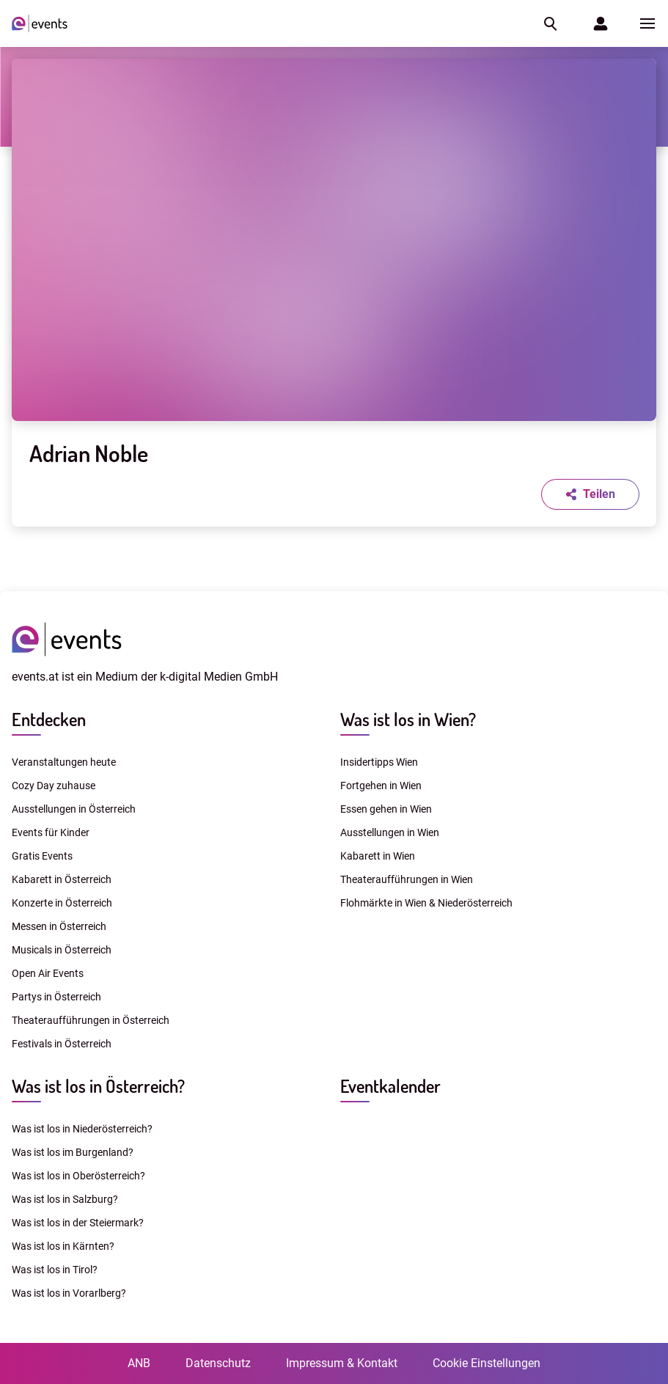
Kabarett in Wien (377, 856)
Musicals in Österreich (61, 950)
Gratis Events (42, 856)
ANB (139, 1363)
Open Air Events (48, 973)
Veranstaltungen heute (64, 762)
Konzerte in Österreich (62, 903)
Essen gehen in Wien (386, 809)
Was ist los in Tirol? (55, 1269)
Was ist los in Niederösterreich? (82, 1129)
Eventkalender (390, 1085)
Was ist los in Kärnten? (63, 1246)
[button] (549, 23)
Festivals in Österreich (61, 1044)
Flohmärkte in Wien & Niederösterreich (426, 903)
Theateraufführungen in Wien (406, 879)
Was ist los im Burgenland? (72, 1152)
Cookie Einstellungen (486, 1363)
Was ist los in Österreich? (98, 1085)
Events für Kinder (50, 832)
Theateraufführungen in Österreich (90, 1020)
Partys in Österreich (56, 997)
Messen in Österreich (59, 926)
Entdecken (49, 719)
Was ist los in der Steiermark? (78, 1223)
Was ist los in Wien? (408, 719)
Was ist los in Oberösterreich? (78, 1176)
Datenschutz (218, 1363)
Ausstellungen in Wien (389, 832)
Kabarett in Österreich (61, 879)
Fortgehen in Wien (381, 785)
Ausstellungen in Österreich (74, 809)
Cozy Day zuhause (53, 785)
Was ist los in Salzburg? (65, 1199)
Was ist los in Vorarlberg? (69, 1293)
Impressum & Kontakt (341, 1363)
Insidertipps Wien (379, 762)
